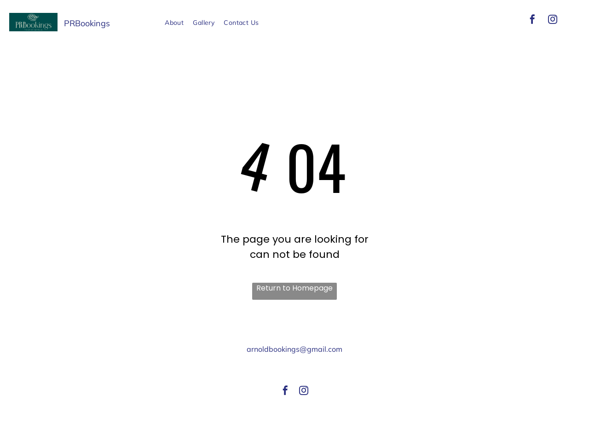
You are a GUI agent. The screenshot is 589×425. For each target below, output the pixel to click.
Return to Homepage (294, 288)
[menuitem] (174, 23)
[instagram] (553, 20)
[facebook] (532, 20)
